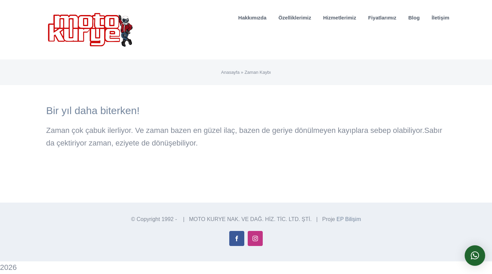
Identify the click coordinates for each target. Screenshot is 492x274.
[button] (475, 255)
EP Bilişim (349, 219)
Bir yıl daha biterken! (92, 110)
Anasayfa (230, 72)
